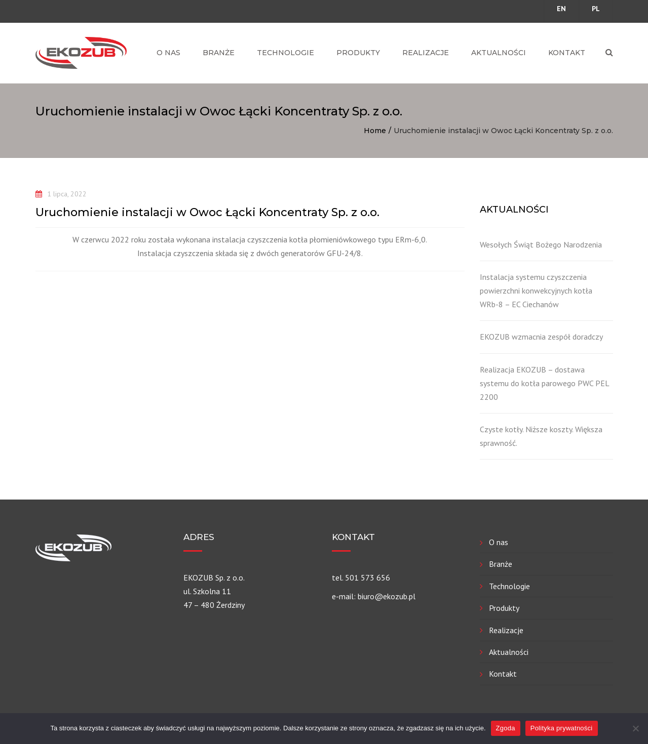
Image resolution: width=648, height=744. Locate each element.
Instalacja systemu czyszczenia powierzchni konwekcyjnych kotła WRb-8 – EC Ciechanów (536, 290)
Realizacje (425, 52)
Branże (219, 52)
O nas (168, 52)
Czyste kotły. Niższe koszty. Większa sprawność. (541, 436)
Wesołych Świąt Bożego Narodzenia (541, 244)
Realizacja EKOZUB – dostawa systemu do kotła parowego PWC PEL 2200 (544, 383)
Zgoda (505, 728)
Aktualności (498, 52)
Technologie (285, 52)
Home (375, 130)
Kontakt (566, 52)
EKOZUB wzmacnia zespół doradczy (541, 337)
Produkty (358, 52)
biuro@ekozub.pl (386, 596)
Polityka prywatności (561, 728)
